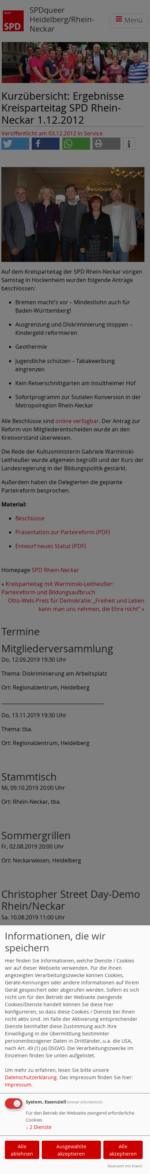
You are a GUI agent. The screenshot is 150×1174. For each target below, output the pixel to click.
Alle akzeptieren (123, 1150)
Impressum (18, 1084)
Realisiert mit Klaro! (125, 1165)
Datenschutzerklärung (31, 1077)
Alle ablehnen (22, 1150)
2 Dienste (39, 1127)
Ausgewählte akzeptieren (71, 1150)
